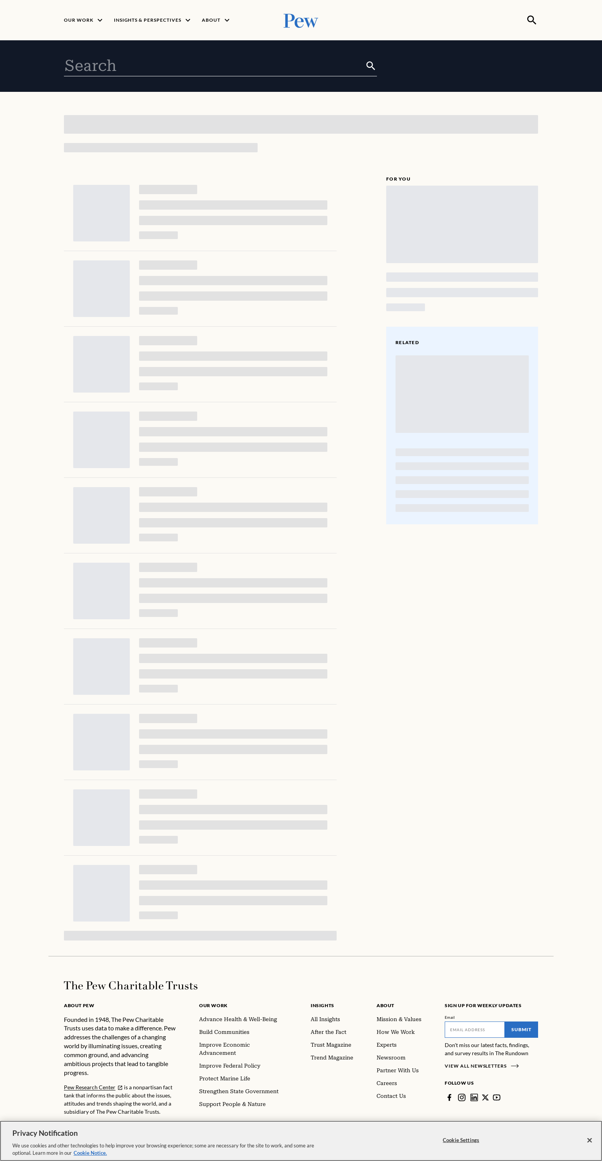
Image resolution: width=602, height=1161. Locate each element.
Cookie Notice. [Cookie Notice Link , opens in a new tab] (90, 1153)
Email (450, 1017)
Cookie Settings (461, 1140)
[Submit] (371, 66)
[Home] (131, 985)
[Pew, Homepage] (301, 20)
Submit (521, 1029)
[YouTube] (496, 1097)
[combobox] (214, 66)
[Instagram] (461, 1097)
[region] (301, 1141)
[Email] (475, 1029)
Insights (322, 1005)
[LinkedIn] (474, 1097)
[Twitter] (485, 1097)
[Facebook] (449, 1097)
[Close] (589, 1140)
